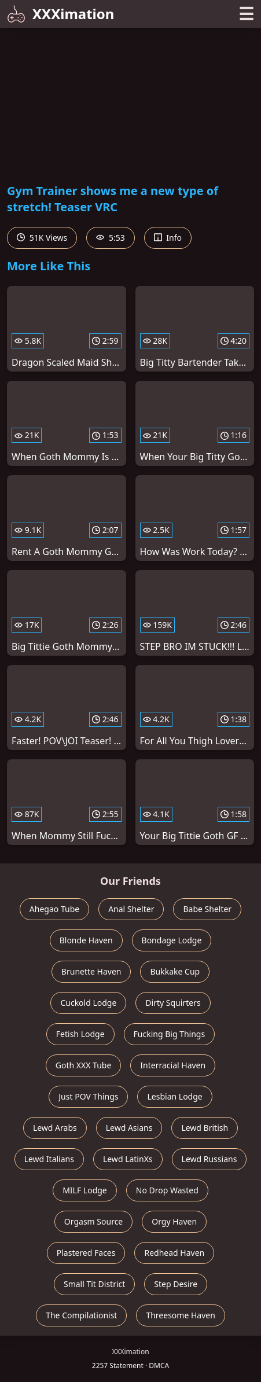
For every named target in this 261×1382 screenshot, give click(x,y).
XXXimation (60, 13)
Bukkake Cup (175, 971)
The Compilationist (81, 1315)
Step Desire (175, 1283)
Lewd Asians (129, 1127)
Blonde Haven (86, 940)
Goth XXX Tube (84, 1065)
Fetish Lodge (80, 1033)
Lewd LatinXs (128, 1158)
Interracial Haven (172, 1065)
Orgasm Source (93, 1221)
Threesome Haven (180, 1315)
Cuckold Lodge (88, 1002)
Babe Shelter (207, 908)
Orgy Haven (174, 1221)
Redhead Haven (174, 1252)
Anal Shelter (131, 908)
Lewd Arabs (55, 1127)
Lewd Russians (209, 1158)
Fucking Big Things (169, 1033)
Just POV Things (88, 1096)
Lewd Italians (49, 1158)
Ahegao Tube (54, 908)
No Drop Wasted (167, 1190)
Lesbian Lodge (174, 1096)
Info (168, 237)
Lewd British (204, 1127)
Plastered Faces (86, 1252)
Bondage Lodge (172, 940)
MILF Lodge (85, 1190)
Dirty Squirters (172, 1002)
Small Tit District (94, 1283)
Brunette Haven (91, 971)
